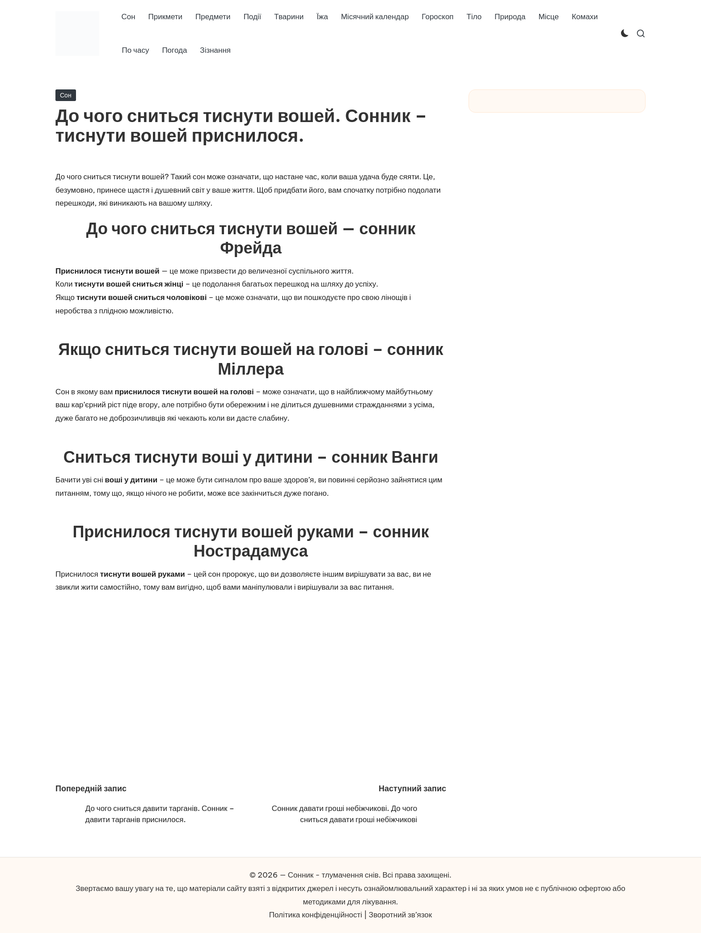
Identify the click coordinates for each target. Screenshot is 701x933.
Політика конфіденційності (315, 915)
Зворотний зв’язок (400, 915)
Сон (66, 95)
